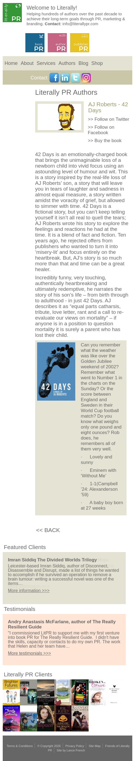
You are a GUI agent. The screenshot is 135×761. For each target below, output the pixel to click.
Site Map (94, 746)
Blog (83, 63)
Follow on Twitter (111, 119)
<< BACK (48, 530)
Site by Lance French (71, 750)
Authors (66, 63)
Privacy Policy (74, 746)
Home (11, 63)
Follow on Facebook (101, 130)
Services (46, 63)
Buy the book (107, 140)
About (27, 63)
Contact (39, 78)
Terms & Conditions (20, 746)
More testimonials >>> (29, 653)
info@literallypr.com (80, 23)
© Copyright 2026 (49, 746)
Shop (97, 63)
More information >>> (29, 590)
